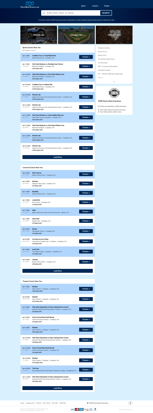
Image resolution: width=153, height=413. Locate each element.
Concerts (96, 6)
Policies (38, 403)
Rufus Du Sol (102, 55)
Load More (57, 157)
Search (106, 13)
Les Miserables (103, 63)
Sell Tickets (46, 403)
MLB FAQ (63, 403)
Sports (84, 6)
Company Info (30, 403)
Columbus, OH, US (28, 50)
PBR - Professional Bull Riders (108, 66)
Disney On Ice (102, 51)
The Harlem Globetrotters (106, 59)
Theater (108, 6)
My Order (55, 403)
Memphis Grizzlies (104, 48)
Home (22, 403)
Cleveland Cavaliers (104, 70)
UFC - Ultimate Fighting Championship (110, 74)
